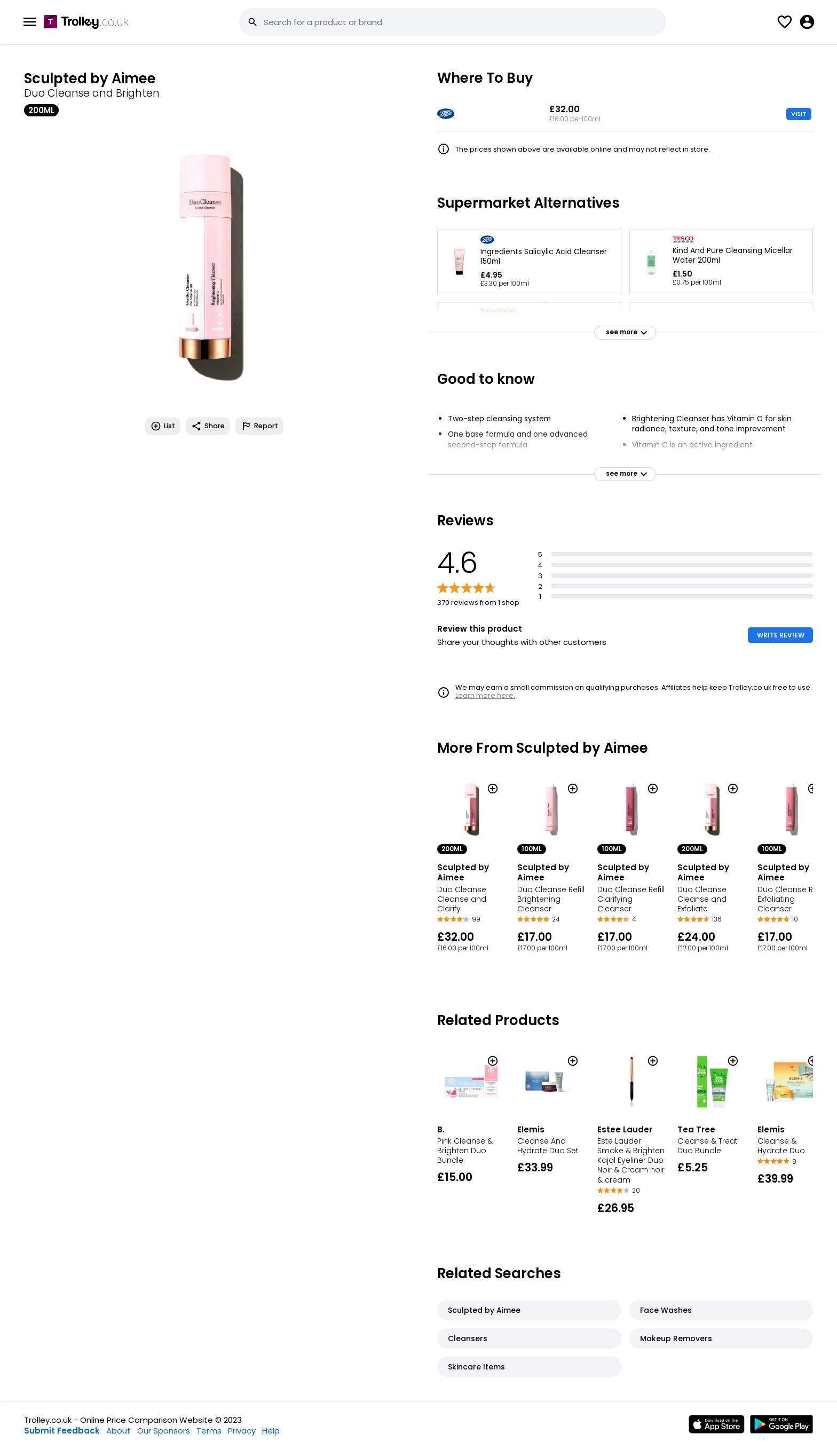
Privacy (242, 1430)
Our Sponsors (163, 1430)
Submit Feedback (62, 1430)
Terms (209, 1430)
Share (208, 426)
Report (259, 426)
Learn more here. (485, 695)
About (118, 1430)
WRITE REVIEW (780, 635)
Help (271, 1430)
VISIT (799, 113)
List (163, 426)
